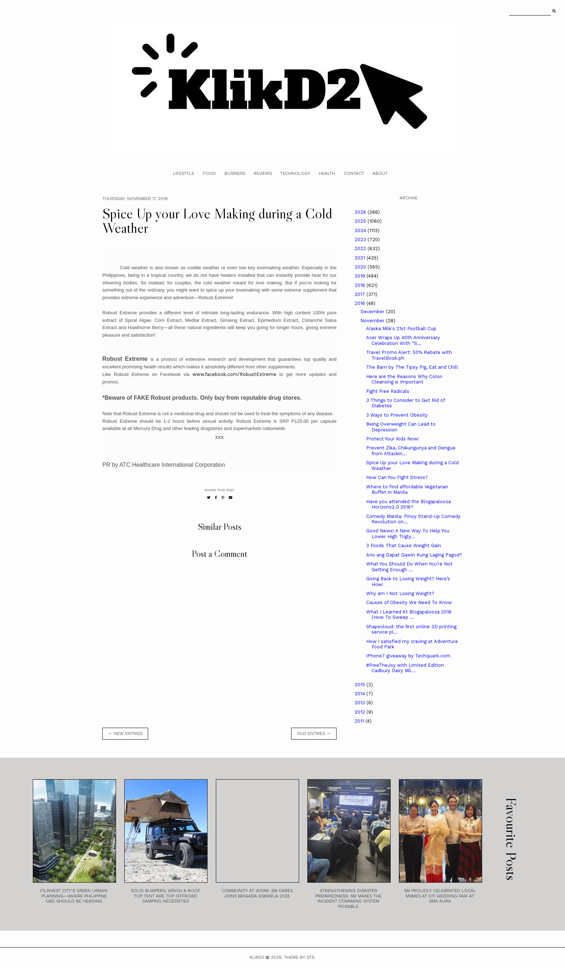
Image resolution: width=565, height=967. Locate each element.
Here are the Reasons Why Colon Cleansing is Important (404, 379)
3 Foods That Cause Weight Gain (403, 545)
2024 (361, 230)
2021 (360, 258)
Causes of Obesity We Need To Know (409, 602)
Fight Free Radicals (387, 391)
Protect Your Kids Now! (392, 439)
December (373, 311)
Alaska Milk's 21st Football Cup (401, 328)
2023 (361, 239)
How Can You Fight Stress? (397, 477)
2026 (361, 212)
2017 (360, 294)
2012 (360, 712)
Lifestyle (183, 173)
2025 (361, 221)
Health (327, 173)
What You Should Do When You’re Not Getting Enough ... (409, 566)
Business (234, 173)
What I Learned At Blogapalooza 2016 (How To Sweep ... (408, 614)
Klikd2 (257, 957)
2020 (361, 267)
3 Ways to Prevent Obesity (397, 415)
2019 (360, 276)
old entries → (314, 733)
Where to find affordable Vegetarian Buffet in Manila (407, 489)
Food (209, 173)
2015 (360, 684)
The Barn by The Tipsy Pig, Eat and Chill (412, 367)
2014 (360, 693)
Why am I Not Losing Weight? (400, 593)
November (373, 320)
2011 (360, 721)
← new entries (125, 733)
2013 (360, 702)
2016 (360, 303)
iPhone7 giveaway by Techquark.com (408, 655)
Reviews (263, 173)
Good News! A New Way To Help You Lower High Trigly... (407, 533)
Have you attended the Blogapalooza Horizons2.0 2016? (408, 504)
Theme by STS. (299, 957)
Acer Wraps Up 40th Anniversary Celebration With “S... (403, 340)
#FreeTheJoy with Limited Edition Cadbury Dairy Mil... (405, 668)
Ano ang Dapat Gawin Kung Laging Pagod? (414, 555)
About (380, 173)
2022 (361, 248)
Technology (295, 173)
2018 (360, 285)
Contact (354, 173)
